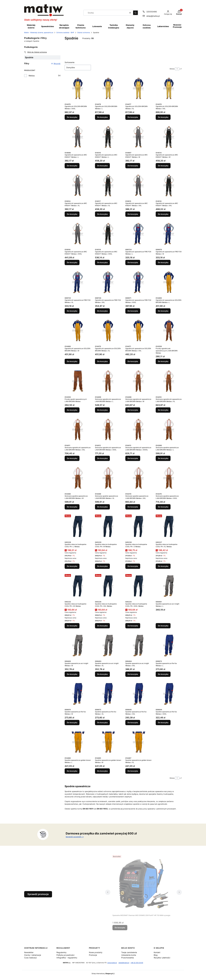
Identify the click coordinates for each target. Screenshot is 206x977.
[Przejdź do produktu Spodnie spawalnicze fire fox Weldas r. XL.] (108, 694)
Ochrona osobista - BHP (65, 32)
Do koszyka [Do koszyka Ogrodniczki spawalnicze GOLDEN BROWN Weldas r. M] (72, 361)
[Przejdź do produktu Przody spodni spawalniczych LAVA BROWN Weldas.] (78, 381)
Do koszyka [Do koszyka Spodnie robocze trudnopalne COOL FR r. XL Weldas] (163, 566)
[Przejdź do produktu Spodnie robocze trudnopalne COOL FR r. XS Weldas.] (78, 586)
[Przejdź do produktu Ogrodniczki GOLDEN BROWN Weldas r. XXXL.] (78, 89)
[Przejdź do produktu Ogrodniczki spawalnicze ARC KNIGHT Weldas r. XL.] (78, 185)
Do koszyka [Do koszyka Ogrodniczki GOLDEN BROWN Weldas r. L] (102, 117)
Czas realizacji (30, 958)
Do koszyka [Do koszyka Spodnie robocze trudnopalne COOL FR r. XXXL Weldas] (133, 626)
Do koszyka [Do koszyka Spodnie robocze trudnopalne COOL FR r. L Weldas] (72, 566)
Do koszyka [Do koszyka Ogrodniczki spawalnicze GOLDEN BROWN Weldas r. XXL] (133, 361)
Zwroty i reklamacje (32, 955)
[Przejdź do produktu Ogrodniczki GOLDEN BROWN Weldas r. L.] (108, 89)
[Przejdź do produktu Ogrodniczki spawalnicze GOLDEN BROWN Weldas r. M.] (78, 331)
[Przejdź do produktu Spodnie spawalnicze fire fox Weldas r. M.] (78, 694)
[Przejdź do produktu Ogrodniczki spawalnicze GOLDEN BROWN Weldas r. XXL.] (138, 331)
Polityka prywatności (65, 955)
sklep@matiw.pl (124, 963)
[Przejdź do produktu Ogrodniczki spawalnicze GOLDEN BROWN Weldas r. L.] (169, 282)
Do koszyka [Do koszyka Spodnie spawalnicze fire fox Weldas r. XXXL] (163, 722)
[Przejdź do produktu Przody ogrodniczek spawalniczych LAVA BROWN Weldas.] (169, 331)
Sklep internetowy (102, 974)
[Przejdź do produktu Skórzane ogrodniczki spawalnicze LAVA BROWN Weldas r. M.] (138, 381)
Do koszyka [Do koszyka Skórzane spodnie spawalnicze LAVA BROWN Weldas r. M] (72, 507)
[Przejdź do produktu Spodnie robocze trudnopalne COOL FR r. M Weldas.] (108, 527)
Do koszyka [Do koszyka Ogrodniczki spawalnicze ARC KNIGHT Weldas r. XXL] (133, 214)
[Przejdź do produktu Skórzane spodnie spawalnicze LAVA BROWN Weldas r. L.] (169, 430)
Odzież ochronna (83, 32)
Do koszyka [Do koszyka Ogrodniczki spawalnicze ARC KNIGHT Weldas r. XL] (72, 214)
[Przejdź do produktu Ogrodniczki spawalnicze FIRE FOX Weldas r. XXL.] (108, 282)
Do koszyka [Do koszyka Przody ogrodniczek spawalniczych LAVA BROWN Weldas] (163, 361)
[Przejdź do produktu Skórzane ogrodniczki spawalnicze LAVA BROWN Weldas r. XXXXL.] (138, 430)
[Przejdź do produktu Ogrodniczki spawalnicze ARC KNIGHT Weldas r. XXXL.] (78, 234)
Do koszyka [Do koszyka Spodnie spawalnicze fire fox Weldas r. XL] (102, 722)
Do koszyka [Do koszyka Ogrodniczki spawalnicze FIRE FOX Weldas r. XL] (72, 311)
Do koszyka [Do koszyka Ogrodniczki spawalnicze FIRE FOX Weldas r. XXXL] (133, 311)
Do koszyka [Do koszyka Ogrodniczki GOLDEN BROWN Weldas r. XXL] (163, 117)
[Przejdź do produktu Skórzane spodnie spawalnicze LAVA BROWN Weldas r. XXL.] (138, 478)
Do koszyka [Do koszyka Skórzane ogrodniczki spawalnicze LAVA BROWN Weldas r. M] (133, 410)
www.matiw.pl (112, 963)
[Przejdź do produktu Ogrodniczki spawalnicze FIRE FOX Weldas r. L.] (138, 234)
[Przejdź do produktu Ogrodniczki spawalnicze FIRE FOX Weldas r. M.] (169, 234)
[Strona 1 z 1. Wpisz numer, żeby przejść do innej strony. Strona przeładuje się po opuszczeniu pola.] (177, 68)
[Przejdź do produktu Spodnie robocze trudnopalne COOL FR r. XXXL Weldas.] (138, 586)
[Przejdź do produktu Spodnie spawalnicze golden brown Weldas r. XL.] (138, 742)
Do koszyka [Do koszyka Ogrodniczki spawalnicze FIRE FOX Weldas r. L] (133, 262)
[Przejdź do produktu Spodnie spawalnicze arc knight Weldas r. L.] (169, 586)
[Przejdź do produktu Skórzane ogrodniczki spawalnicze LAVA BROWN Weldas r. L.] (108, 381)
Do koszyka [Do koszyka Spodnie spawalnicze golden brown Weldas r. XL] (133, 771)
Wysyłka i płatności (162, 958)
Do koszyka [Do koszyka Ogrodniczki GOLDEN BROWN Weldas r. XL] (133, 117)
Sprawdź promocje (38, 894)
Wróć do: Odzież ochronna (35, 52)
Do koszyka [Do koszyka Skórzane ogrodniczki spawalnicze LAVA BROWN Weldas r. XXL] (72, 458)
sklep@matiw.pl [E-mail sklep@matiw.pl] (153, 16)
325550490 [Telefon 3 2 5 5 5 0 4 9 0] (151, 12)
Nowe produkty (95, 952)
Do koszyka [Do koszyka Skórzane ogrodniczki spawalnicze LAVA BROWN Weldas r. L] (102, 410)
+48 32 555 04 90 (136, 963)
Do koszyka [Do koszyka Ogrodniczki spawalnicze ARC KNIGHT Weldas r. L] (72, 165)
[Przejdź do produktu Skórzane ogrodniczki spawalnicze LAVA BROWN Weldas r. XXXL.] (108, 430)
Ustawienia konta (128, 955)
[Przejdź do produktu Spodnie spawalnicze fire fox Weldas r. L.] (169, 646)
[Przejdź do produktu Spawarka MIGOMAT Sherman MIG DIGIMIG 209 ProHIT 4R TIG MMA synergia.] (143, 883)
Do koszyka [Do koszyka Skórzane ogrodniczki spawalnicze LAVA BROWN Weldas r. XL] (163, 410)
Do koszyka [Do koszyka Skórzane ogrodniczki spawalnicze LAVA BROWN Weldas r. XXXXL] (133, 458)
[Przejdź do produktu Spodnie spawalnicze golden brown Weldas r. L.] (78, 742)
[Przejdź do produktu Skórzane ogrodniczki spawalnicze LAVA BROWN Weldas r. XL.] (169, 381)
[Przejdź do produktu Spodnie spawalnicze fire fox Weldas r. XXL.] (138, 694)
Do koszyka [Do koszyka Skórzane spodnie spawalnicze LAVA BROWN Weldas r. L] (163, 458)
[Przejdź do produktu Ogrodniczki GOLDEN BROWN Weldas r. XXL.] (169, 89)
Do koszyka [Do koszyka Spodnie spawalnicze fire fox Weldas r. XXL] (133, 722)
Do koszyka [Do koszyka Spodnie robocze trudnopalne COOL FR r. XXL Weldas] (102, 626)
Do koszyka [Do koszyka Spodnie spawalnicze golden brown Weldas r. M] (102, 771)
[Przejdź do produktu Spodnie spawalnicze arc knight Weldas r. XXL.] (138, 646)
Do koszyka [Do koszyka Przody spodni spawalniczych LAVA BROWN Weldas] (72, 410)
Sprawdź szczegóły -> (75, 837)
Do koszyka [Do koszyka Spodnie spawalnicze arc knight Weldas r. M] (72, 674)
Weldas (32, 75)
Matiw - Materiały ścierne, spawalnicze (38, 32)
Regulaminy (61, 952)
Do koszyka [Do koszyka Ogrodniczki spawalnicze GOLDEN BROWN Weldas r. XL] (102, 361)
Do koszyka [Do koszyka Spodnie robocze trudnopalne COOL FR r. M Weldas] (102, 566)
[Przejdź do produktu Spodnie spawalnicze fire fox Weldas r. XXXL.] (169, 694)
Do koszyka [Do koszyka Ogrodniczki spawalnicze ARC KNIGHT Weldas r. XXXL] (72, 262)
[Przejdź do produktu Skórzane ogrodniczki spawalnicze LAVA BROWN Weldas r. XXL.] (78, 430)
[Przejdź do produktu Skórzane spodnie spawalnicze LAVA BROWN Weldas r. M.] (78, 478)
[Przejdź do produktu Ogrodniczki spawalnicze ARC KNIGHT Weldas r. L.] (78, 137)
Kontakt (157, 952)
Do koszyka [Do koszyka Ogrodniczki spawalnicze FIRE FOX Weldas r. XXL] (102, 311)
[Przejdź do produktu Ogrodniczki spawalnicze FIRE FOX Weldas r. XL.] (78, 282)
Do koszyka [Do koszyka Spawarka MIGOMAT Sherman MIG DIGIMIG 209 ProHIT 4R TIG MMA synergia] (120, 927)
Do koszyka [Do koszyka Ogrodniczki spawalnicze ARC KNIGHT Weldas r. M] (133, 165)
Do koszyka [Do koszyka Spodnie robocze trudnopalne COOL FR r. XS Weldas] (72, 626)
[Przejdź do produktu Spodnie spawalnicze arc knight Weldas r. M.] (78, 646)
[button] (135, 13)
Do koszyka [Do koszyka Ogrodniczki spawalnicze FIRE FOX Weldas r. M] (163, 262)
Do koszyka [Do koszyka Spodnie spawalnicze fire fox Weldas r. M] (72, 722)
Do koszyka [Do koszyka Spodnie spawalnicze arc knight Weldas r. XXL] (133, 674)
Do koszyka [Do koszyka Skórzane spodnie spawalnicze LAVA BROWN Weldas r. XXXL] (163, 507)
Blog (156, 955)
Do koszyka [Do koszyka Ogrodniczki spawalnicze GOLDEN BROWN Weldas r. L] (163, 311)
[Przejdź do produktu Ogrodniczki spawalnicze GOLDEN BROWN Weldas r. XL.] (108, 331)
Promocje (93, 955)
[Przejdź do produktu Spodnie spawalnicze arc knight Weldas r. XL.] (108, 646)
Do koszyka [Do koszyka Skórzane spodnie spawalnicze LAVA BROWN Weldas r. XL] (102, 507)
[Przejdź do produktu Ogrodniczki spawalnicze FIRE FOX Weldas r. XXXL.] (138, 282)
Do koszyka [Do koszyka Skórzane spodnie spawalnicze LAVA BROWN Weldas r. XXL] (133, 507)
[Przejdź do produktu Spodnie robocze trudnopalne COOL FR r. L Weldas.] (78, 527)
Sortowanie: (70, 62)
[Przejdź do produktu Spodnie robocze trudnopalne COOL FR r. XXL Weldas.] (108, 586)
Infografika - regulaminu (66, 958)
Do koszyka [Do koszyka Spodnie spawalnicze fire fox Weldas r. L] (163, 674)
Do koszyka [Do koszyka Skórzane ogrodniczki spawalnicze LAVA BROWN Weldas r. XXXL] (102, 458)
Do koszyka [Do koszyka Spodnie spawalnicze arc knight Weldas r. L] (163, 626)
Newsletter (29, 952)
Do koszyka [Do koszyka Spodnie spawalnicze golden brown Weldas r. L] (72, 771)
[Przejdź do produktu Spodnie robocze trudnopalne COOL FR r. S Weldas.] (138, 527)
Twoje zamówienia (129, 952)
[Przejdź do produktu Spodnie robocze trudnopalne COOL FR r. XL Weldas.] (169, 527)
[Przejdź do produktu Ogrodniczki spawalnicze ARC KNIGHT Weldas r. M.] (138, 137)
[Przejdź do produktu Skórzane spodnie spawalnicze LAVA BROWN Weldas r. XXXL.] (169, 478)
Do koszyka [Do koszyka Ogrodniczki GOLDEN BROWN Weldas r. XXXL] (72, 117)
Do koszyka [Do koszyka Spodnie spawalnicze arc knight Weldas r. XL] (102, 674)
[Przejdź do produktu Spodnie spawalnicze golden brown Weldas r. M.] (108, 742)
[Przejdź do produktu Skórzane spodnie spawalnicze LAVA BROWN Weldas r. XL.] (108, 478)
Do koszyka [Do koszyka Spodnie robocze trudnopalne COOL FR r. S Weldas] (133, 566)
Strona (172, 69)
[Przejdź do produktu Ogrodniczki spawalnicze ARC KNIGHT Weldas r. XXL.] (138, 185)
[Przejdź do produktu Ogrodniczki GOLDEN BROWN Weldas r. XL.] (138, 89)
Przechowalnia (127, 958)
